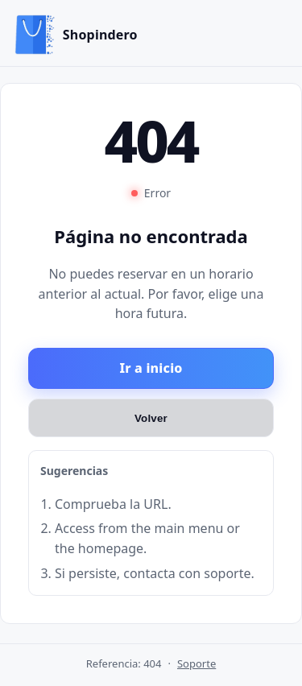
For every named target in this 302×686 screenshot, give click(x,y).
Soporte (196, 663)
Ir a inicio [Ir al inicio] (150, 368)
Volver (151, 417)
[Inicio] (76, 34)
